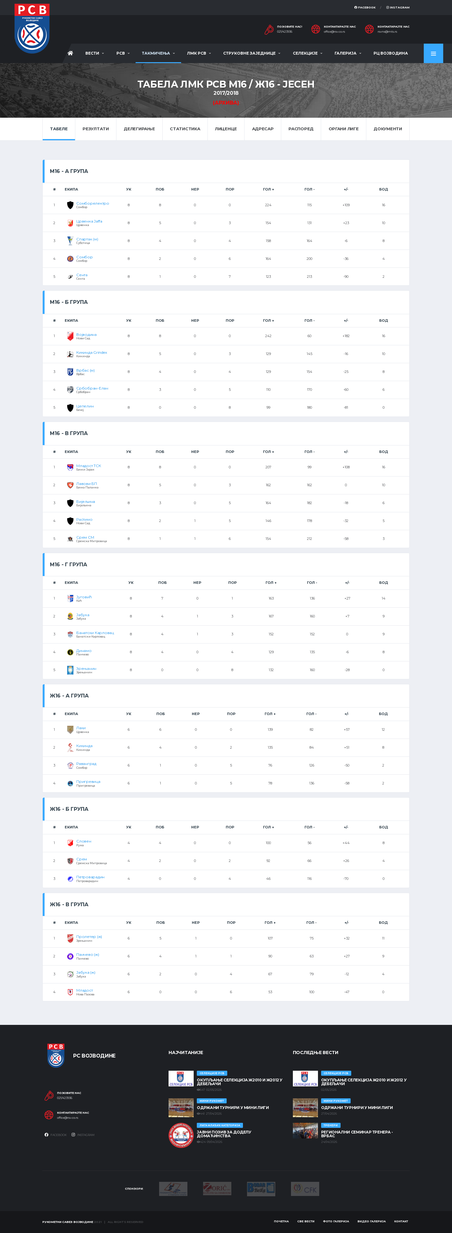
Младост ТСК (88, 465)
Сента (82, 274)
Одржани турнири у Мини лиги (233, 1107)
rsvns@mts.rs (387, 31)
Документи (388, 128)
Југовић (84, 597)
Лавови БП (86, 483)
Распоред (301, 128)
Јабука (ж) (85, 972)
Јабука (82, 614)
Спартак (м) (87, 239)
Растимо (84, 519)
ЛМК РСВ (196, 53)
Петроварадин (90, 877)
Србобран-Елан (92, 388)
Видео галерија (372, 1221)
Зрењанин (86, 668)
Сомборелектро (92, 203)
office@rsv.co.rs (334, 31)
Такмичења (156, 53)
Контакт (401, 1221)
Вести (92, 53)
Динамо (84, 650)
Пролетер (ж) (89, 936)
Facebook (365, 7)
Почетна (281, 1221)
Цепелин (85, 406)
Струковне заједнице (249, 53)
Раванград (86, 763)
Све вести (306, 1221)
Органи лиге (344, 128)
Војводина (86, 334)
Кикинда (84, 745)
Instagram (398, 7)
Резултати (96, 128)
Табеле (58, 128)
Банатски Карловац (95, 632)
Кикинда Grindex (91, 352)
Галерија (346, 53)
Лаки (81, 727)
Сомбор (84, 257)
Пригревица (88, 781)
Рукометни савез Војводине (67, 1222)
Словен (83, 841)
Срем (81, 859)
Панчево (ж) (87, 954)
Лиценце (226, 128)
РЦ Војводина (391, 53)
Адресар (263, 128)
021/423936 (284, 31)
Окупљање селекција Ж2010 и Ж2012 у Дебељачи (239, 1082)
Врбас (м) (85, 370)
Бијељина (85, 501)
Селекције (305, 53)
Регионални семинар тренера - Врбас (357, 1134)
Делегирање (139, 128)
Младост (84, 990)
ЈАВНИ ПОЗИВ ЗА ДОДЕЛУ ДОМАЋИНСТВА (224, 1134)
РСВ (120, 53)
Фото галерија (336, 1221)
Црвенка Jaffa (89, 221)
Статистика (185, 128)
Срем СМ (85, 537)
